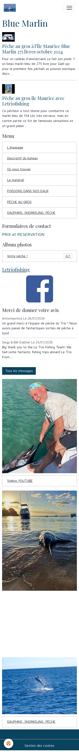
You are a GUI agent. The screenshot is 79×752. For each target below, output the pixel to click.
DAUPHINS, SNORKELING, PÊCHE (31, 213)
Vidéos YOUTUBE (20, 481)
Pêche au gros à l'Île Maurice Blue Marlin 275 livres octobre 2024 (36, 49)
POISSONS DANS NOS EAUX (27, 191)
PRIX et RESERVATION (23, 234)
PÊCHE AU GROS (19, 202)
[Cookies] (8, 743)
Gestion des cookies (39, 745)
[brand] (11, 8)
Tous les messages (19, 371)
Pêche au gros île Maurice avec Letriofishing (33, 101)
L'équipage (15, 147)
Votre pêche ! (39, 256)
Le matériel (15, 180)
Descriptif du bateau (22, 158)
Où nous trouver (19, 169)
